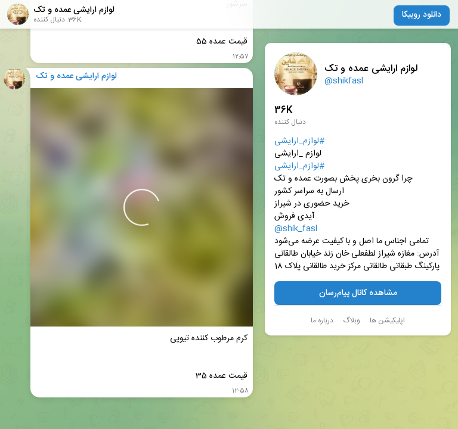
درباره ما (322, 321)
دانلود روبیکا (421, 15)
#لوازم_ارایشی (299, 141)
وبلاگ (351, 321)
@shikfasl (343, 81)
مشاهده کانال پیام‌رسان (358, 293)
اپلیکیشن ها (387, 321)
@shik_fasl (295, 229)
